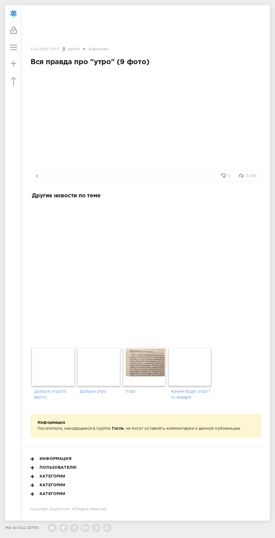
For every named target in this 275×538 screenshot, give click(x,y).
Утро (130, 391)
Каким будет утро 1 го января (190, 394)
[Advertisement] (146, 26)
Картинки (99, 49)
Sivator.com (59, 509)
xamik (74, 49)
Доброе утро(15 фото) (50, 394)
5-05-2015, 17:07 (45, 49)
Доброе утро (93, 391)
